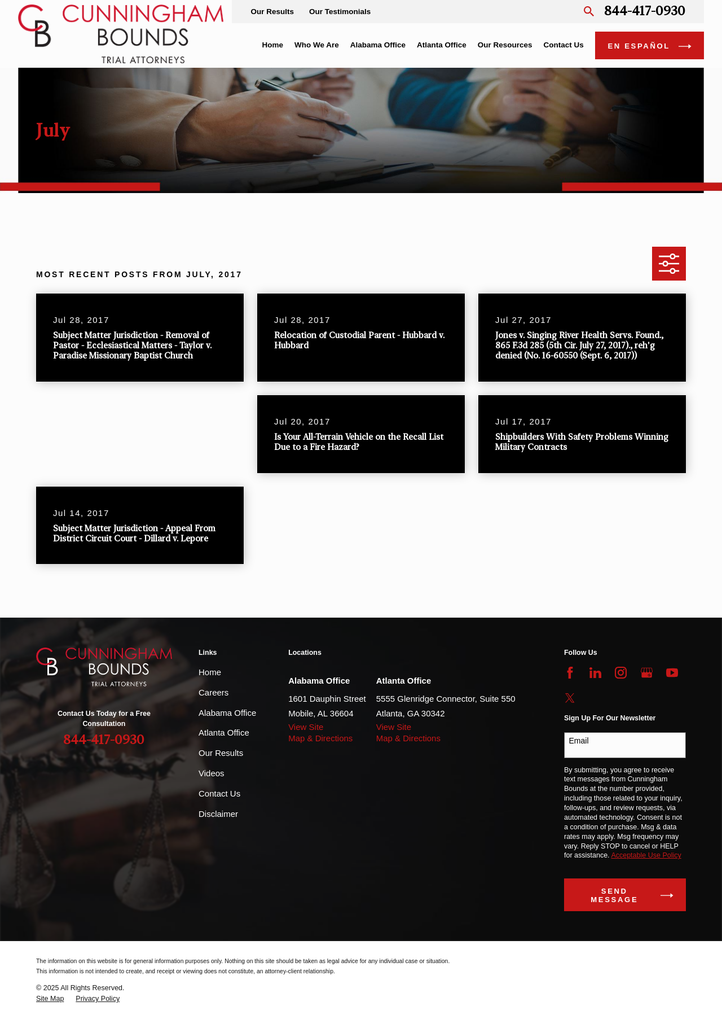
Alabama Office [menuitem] (378, 45)
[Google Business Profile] (647, 673)
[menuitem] (50, 999)
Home (210, 672)
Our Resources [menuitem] (505, 45)
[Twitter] (570, 698)
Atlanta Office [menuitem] (441, 45)
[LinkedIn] (595, 673)
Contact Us (219, 793)
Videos (211, 773)
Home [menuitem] (272, 45)
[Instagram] (621, 673)
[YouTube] (672, 673)
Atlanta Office (224, 732)
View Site (305, 727)
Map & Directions (320, 738)
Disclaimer (218, 814)
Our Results (272, 11)
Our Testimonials (340, 11)
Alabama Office (227, 713)
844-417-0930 (644, 11)
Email (579, 740)
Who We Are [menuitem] (316, 45)
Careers (213, 692)
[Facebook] (570, 673)
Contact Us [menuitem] (564, 45)
